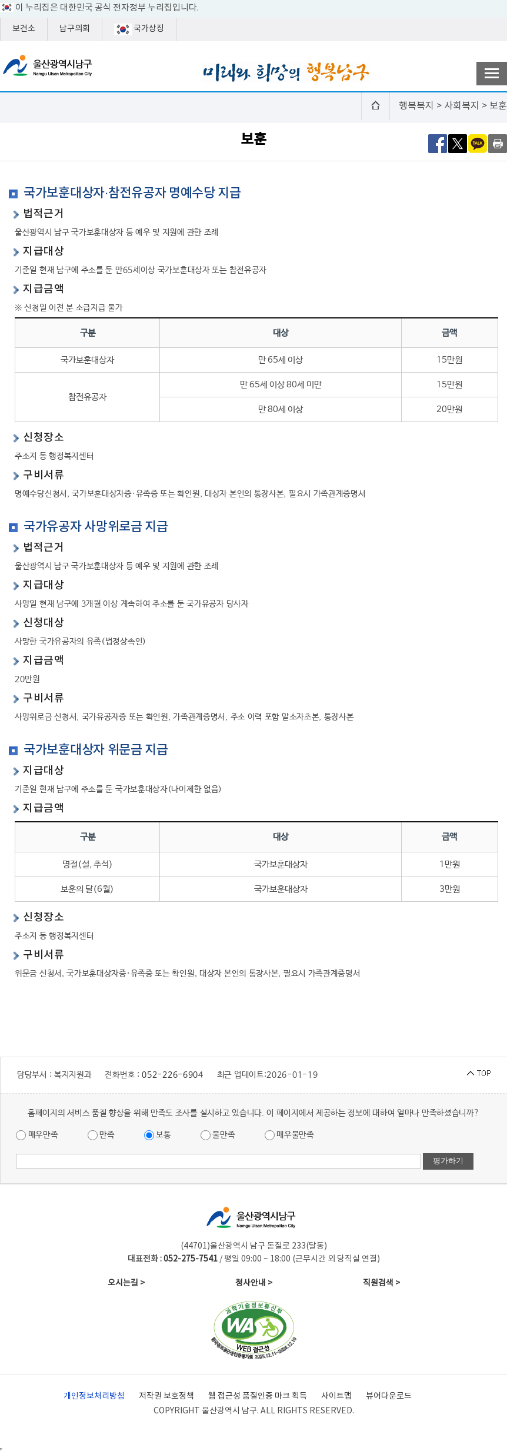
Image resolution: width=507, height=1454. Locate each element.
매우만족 (37, 1135)
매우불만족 (289, 1135)
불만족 (218, 1135)
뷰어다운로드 (389, 1396)
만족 (101, 1135)
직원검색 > (381, 1283)
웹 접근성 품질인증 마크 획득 (257, 1396)
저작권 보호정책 (166, 1396)
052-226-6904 (172, 1075)
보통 (157, 1135)
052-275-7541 (191, 1259)
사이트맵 (336, 1396)
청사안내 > (253, 1283)
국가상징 (139, 29)
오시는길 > (126, 1283)
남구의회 (74, 29)
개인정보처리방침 (94, 1396)
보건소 (23, 29)
